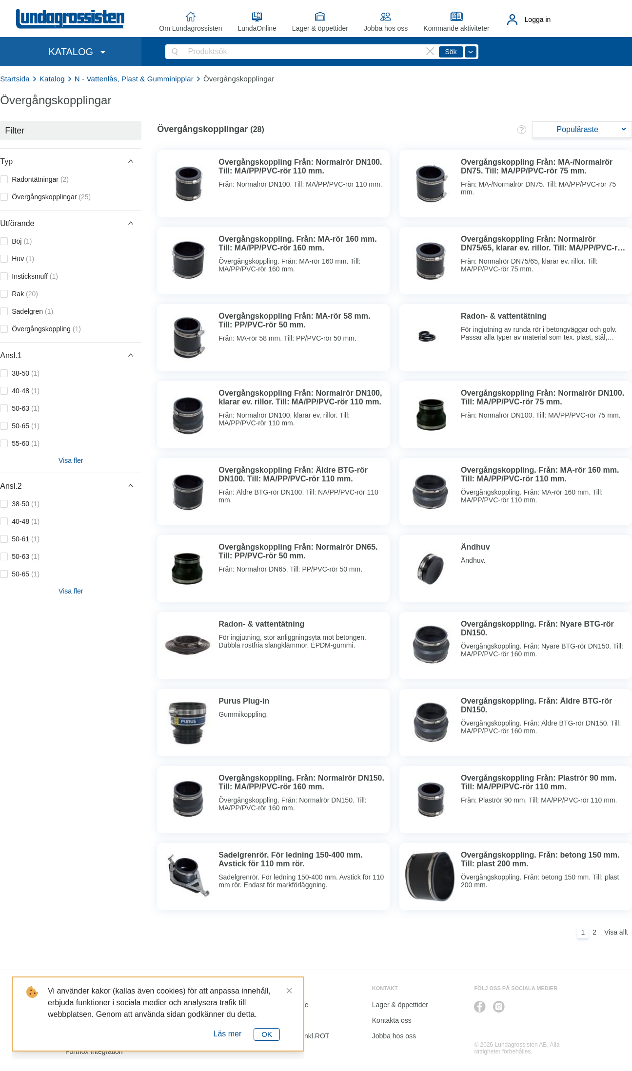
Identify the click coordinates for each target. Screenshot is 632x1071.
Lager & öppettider (320, 28)
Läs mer (228, 1034)
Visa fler (71, 460)
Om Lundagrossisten (190, 28)
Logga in (538, 19)
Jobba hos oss (386, 28)
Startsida (15, 79)
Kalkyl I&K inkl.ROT (299, 1036)
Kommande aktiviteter (456, 28)
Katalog (52, 79)
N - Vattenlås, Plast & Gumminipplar (134, 79)
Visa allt (616, 932)
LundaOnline (256, 28)
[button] (70, 161)
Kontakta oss (392, 1020)
